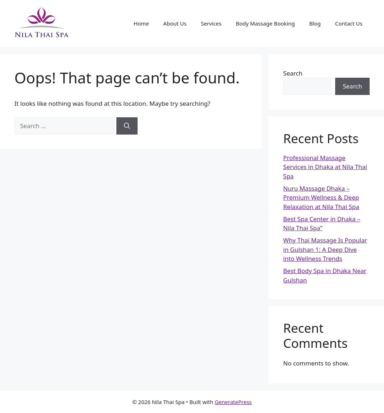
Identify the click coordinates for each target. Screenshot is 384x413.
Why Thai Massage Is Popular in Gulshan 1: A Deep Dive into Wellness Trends (325, 249)
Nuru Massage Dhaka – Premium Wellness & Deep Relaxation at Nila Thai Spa (321, 197)
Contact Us (348, 23)
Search (292, 73)
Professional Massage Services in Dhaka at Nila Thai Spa (325, 167)
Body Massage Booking (265, 23)
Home (141, 23)
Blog (315, 23)
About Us (175, 23)
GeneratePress (233, 401)
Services (211, 23)
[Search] (127, 126)
